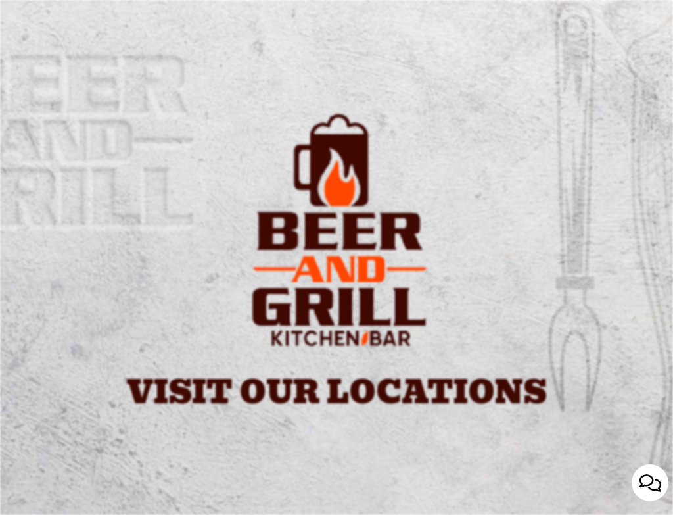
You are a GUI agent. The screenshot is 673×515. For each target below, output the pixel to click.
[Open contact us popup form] (650, 482)
